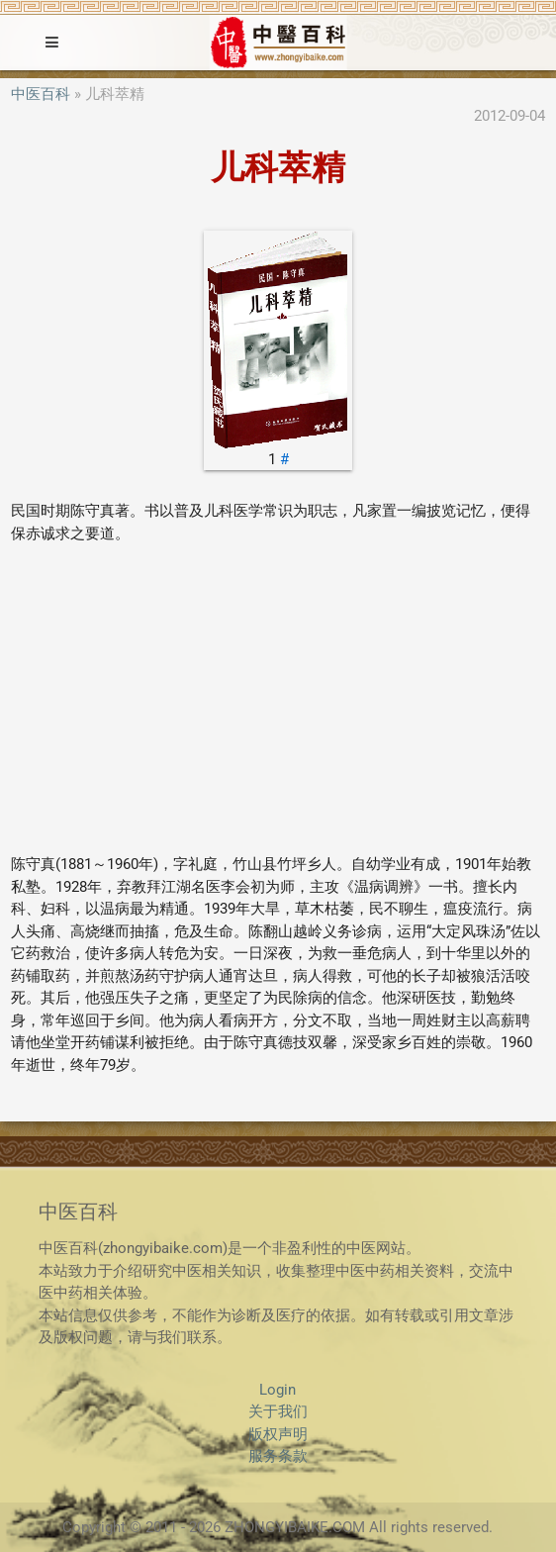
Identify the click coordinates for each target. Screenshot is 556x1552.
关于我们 (278, 1411)
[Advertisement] (278, 698)
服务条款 (278, 1456)
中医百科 (40, 94)
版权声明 (278, 1434)
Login (277, 1390)
